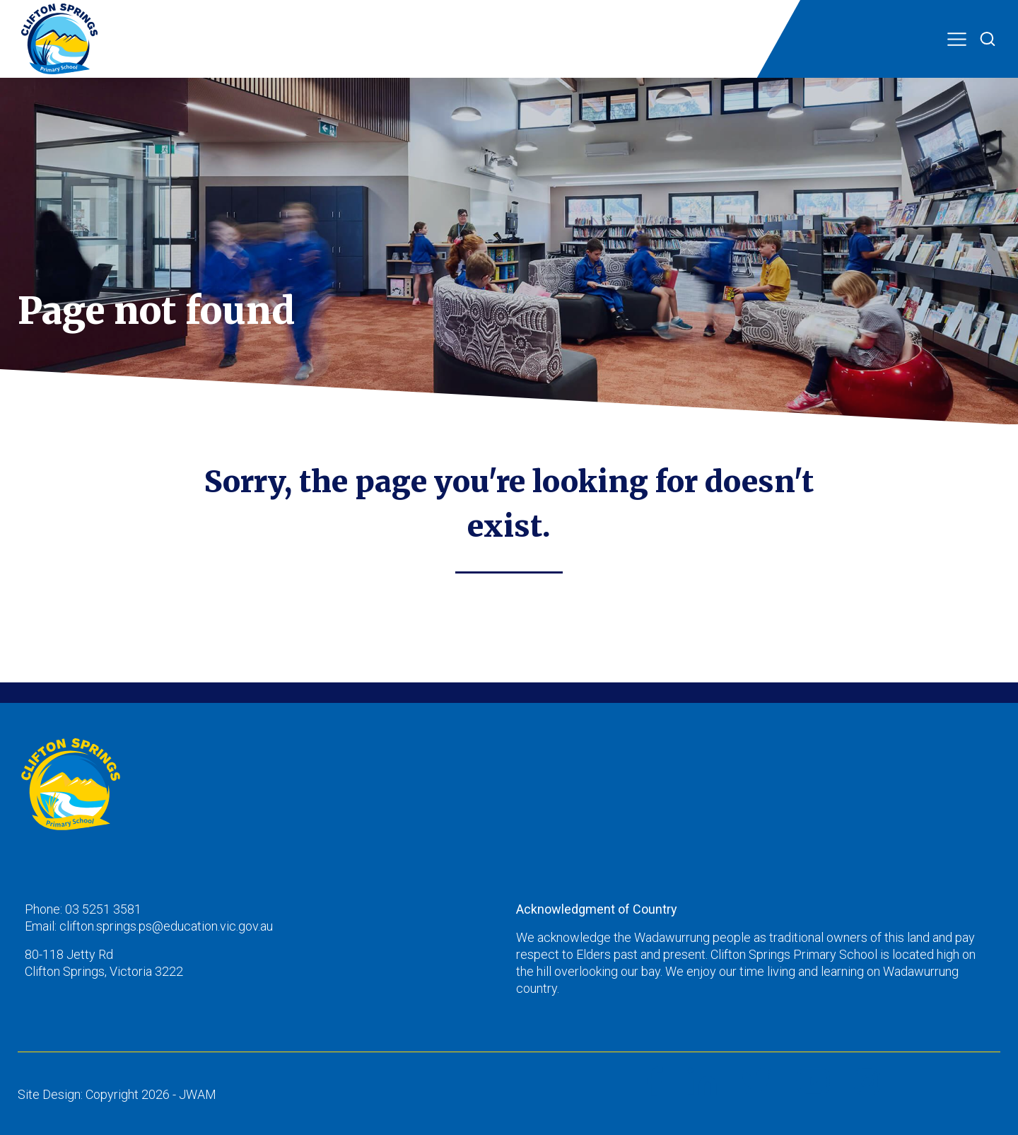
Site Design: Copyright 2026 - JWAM (117, 1094)
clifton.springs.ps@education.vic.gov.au (166, 926)
